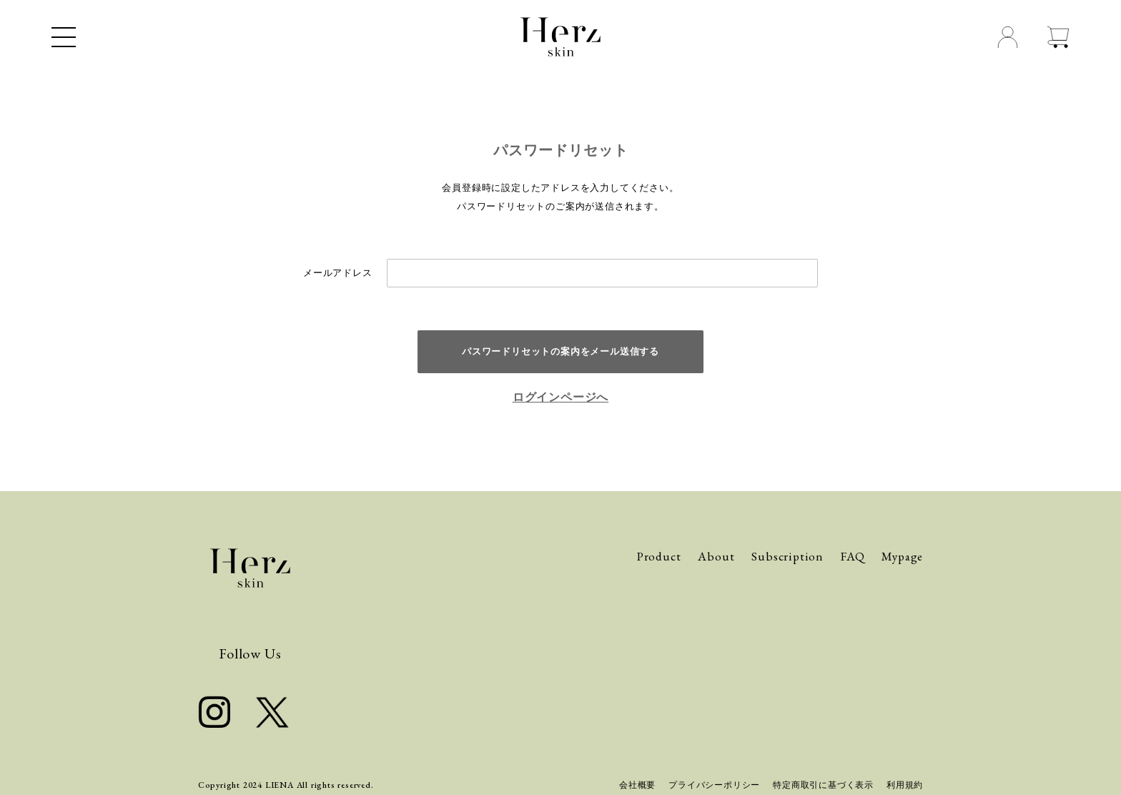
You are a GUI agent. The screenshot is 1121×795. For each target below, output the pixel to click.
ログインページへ (560, 397)
